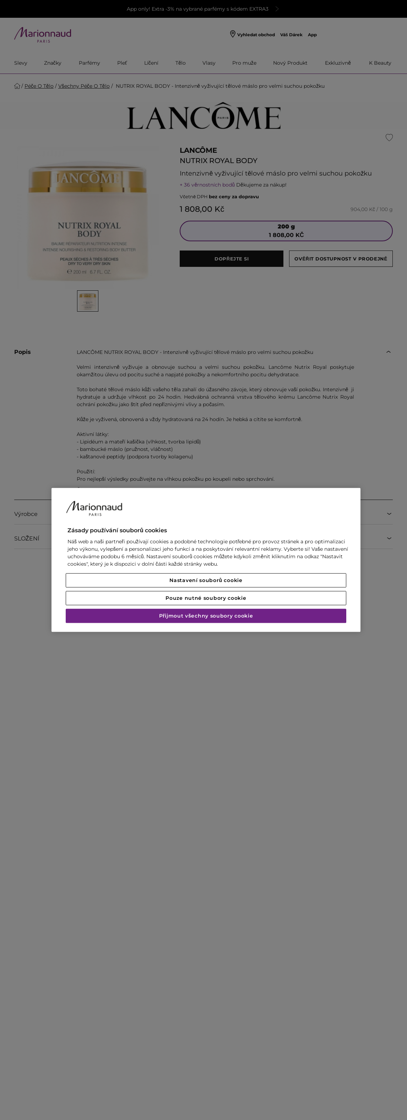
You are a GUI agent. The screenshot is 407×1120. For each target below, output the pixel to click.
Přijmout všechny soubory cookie (206, 616)
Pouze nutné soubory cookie (205, 598)
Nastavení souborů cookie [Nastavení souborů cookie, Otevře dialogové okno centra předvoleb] (205, 580)
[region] (205, 560)
